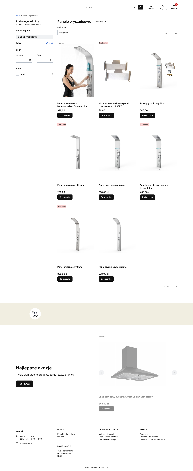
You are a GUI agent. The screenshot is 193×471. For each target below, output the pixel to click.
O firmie (60, 437)
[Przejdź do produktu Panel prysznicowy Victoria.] (117, 234)
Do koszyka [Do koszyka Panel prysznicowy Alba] (147, 115)
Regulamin (144, 434)
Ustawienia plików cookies (151, 439)
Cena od (19, 55)
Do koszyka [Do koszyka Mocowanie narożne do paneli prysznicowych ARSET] (106, 115)
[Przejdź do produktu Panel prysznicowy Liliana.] (75, 152)
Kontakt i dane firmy (66, 434)
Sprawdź (24, 383)
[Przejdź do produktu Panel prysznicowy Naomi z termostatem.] (158, 152)
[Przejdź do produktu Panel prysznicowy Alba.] (158, 71)
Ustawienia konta (64, 453)
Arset (18, 16)
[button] (140, 7)
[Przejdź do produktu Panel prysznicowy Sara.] (75, 234)
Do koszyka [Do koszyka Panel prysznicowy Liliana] (65, 197)
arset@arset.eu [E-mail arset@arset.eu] (26, 443)
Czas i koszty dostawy (108, 437)
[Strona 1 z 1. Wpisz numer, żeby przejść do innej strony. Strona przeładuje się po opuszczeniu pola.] (172, 33)
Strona (166, 34)
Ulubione (61, 456)
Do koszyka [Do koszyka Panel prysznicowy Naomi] (106, 197)
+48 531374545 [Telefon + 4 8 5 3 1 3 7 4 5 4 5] (27, 436)
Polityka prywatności (149, 437)
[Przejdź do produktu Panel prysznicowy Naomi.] (117, 152)
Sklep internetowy (95, 467)
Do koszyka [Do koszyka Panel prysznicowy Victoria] (106, 279)
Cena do (40, 55)
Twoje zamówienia (65, 451)
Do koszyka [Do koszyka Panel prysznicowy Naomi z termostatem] (147, 197)
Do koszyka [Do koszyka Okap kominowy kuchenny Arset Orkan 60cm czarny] (106, 409)
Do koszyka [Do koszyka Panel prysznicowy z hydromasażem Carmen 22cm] (65, 115)
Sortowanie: (62, 27)
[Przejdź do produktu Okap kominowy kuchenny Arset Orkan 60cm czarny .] (132, 364)
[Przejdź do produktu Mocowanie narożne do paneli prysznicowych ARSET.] (117, 71)
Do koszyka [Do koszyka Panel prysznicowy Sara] (65, 279)
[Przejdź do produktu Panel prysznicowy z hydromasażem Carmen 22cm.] (75, 71)
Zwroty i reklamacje (107, 439)
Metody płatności (106, 434)
